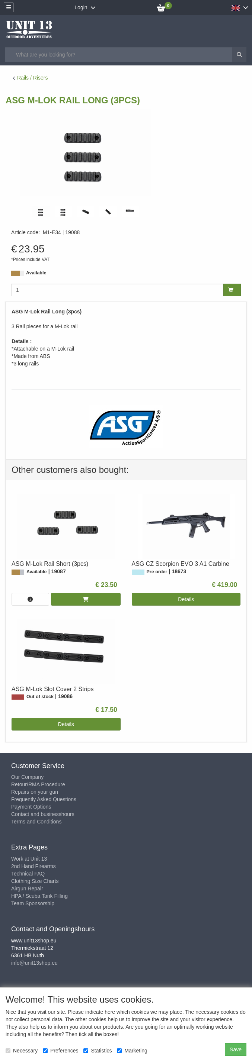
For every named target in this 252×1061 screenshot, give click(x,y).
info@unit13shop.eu (34, 963)
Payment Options (31, 807)
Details (186, 599)
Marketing (132, 1051)
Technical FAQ (28, 874)
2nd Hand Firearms (33, 866)
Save (236, 1049)
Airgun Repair (27, 888)
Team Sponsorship (32, 903)
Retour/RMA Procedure (38, 784)
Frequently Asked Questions (43, 799)
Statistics (97, 1051)
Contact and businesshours (42, 814)
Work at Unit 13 (29, 859)
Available (36, 272)
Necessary (22, 1051)
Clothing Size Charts (35, 881)
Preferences (60, 1051)
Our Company (27, 777)
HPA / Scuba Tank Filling (39, 896)
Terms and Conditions (36, 822)
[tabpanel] (41, 211)
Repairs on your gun (34, 792)
